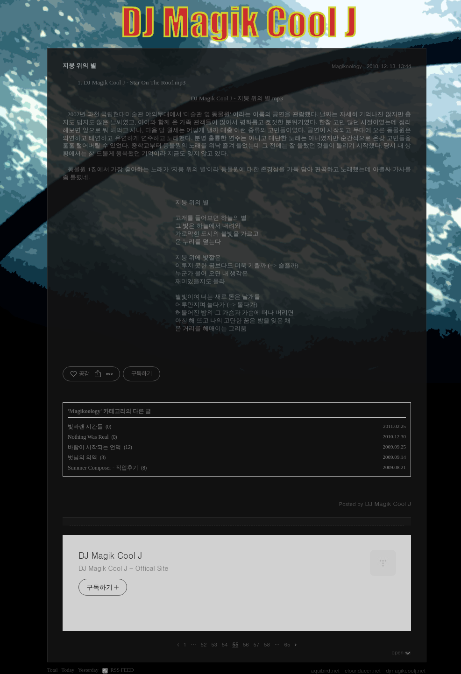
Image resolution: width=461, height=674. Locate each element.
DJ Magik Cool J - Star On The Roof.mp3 (134, 82)
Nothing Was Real (88, 437)
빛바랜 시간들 (85, 426)
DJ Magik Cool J (110, 555)
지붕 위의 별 (79, 65)
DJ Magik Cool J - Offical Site (123, 568)
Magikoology (347, 66)
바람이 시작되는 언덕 (94, 447)
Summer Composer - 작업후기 (103, 467)
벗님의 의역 (82, 457)
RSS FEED (122, 670)
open (401, 652)
